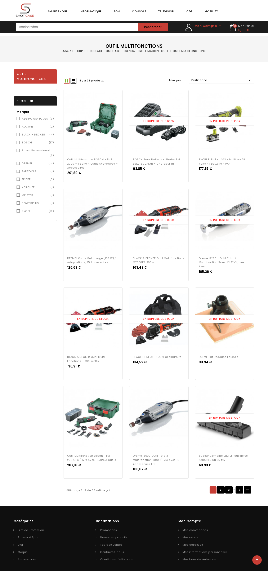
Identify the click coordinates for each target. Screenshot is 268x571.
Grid (66, 80)
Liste (73, 80)
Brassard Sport (29, 532)
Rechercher (153, 27)
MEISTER (38, 195)
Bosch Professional (38, 153)
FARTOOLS (38, 171)
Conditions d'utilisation (116, 554)
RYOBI (38, 211)
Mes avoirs (190, 532)
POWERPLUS (38, 203)
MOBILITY (211, 11)
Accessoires (27, 554)
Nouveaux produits (114, 532)
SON (117, 11)
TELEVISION (166, 11)
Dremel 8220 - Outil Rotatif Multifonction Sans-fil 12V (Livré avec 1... (221, 260)
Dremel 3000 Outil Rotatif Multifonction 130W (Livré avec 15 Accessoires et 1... (156, 455)
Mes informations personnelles (205, 547)
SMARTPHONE (58, 11)
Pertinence (221, 80)
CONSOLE (139, 11)
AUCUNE (38, 126)
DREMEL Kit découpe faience (218, 353)
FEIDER (38, 179)
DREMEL (38, 163)
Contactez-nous (112, 547)
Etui (20, 539)
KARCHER (38, 187)
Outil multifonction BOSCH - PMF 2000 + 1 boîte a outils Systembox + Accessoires (92, 162)
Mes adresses (193, 539)
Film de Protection (31, 525)
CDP (189, 11)
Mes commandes (195, 525)
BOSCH (38, 142)
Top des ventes (111, 539)
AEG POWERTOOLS (38, 118)
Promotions (108, 525)
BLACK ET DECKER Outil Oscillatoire (157, 353)
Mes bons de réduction (199, 554)
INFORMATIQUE (91, 11)
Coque (23, 547)
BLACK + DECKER (38, 134)
